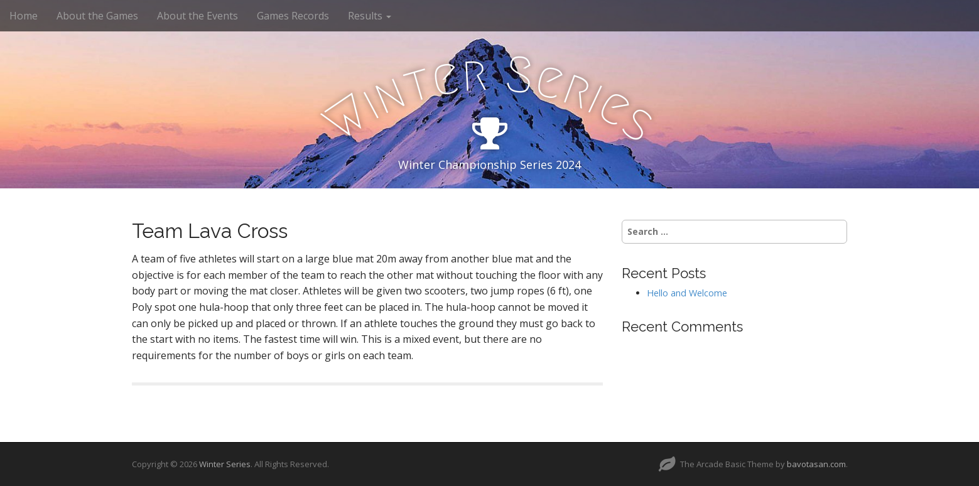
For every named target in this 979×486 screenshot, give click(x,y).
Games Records (293, 16)
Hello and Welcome (687, 293)
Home (23, 16)
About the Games (97, 16)
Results (369, 16)
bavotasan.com (816, 464)
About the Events (197, 16)
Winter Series (225, 464)
